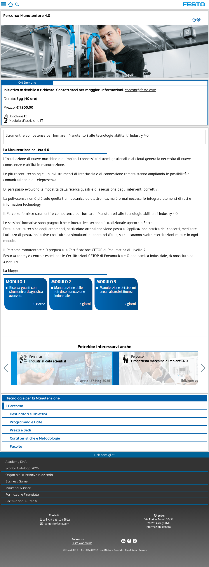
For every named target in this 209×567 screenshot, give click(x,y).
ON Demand (27, 83)
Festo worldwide (82, 543)
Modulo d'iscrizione (26, 120)
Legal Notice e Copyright (111, 550)
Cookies (143, 550)
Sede (161, 516)
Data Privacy (131, 550)
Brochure (18, 116)
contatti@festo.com (140, 90)
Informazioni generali (159, 527)
